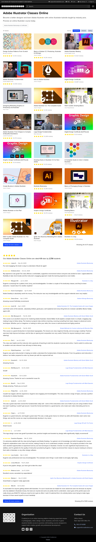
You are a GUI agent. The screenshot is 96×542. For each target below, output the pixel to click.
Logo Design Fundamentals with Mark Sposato (79, 368)
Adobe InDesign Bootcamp (85, 298)
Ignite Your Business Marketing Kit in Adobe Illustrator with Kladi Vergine (71, 478)
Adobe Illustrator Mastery (73, 51)
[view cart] (73, 1)
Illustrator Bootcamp (40, 186)
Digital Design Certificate (73, 79)
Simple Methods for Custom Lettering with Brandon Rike (76, 328)
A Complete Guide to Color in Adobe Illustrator (76, 161)
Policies (48, 539)
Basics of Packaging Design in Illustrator (77, 186)
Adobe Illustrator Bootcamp (85, 263)
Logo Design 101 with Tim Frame (83, 423)
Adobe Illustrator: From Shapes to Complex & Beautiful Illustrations (17, 133)
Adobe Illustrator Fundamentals (13, 79)
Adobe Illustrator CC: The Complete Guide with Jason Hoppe (75, 306)
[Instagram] (31, 529)
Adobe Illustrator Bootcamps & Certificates (15, 25)
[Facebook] (27, 529)
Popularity (76, 31)
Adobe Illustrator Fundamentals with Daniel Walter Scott (76, 375)
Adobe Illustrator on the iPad (12, 210)
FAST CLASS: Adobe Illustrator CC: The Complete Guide (15, 238)
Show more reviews (13, 501)
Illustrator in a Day (70, 237)
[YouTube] (23, 529)
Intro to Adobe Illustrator (41, 79)
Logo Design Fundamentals (43, 132)
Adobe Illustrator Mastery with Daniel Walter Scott (78, 316)
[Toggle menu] (93, 6)
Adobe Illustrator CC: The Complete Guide (47, 106)
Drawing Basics (69, 210)
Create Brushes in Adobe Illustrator (14, 186)
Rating (90, 31)
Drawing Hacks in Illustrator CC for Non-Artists (47, 161)
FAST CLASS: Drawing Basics (74, 106)
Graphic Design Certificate (42, 210)
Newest (84, 31)
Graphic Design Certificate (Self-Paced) (15, 160)
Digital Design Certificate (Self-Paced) (77, 132)
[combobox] (58, 6)
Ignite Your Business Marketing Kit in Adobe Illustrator (48, 238)
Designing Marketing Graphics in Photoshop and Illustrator (13, 106)
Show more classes (13, 245)
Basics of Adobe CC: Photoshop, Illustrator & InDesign (47, 52)
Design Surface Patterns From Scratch (15, 51)
